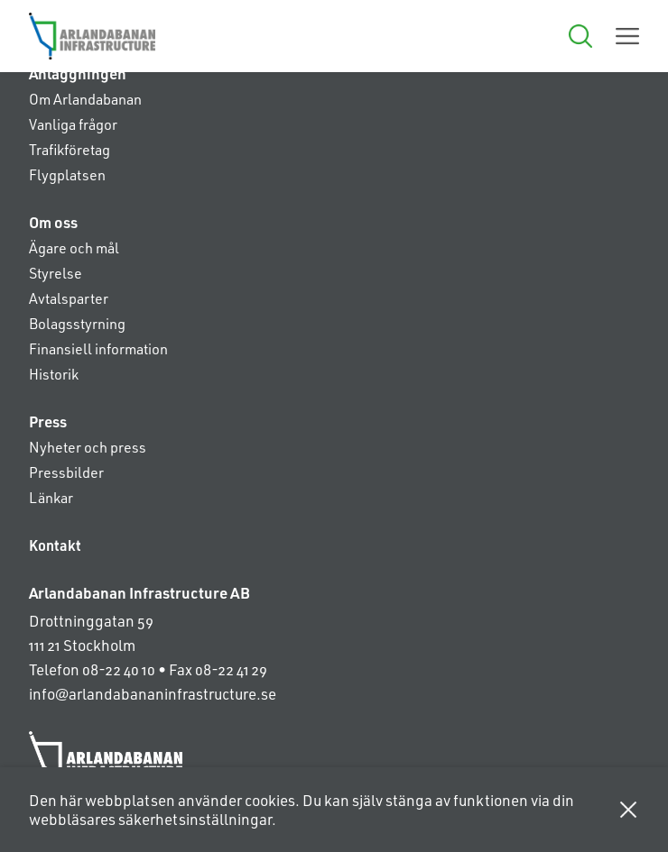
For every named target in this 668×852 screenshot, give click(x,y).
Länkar (51, 497)
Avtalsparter (68, 298)
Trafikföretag (69, 149)
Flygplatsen (67, 174)
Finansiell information (98, 348)
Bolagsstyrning (77, 323)
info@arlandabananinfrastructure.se (152, 693)
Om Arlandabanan (85, 98)
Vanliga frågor (73, 124)
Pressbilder (66, 472)
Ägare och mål (74, 247)
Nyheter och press (87, 446)
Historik (54, 373)
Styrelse (55, 272)
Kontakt (55, 545)
